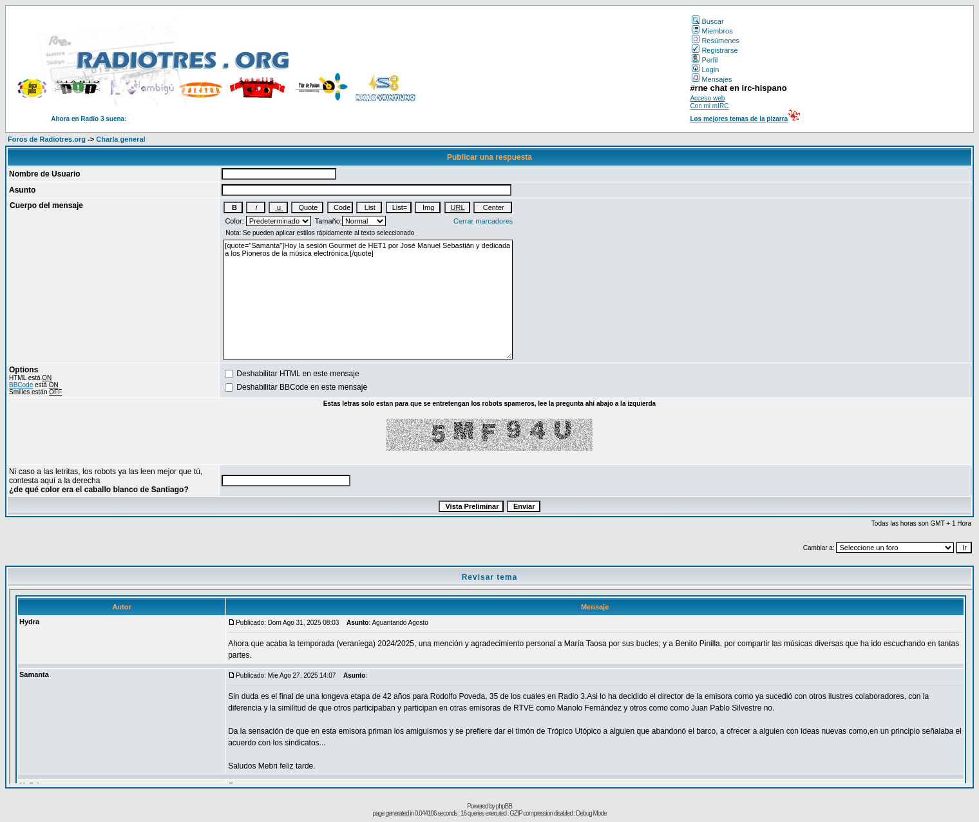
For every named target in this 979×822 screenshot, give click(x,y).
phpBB (504, 806)
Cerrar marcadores (483, 221)
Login (705, 69)
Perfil (705, 60)
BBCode (21, 384)
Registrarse (714, 50)
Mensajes (712, 79)
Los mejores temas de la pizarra (739, 118)
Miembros (712, 31)
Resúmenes (715, 40)
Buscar (707, 21)
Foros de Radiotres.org (47, 139)
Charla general (120, 139)
